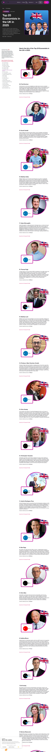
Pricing (23, 2)
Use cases (26, 2)
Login (36, 2)
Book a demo (40, 2)
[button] (6, 2)
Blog (3, 8)
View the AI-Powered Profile (24, 97)
